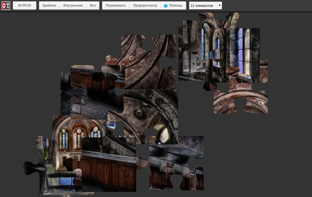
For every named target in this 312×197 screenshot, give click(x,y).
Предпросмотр (145, 5)
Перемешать (116, 5)
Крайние (49, 5)
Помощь (175, 5)
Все (93, 5)
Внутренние (73, 5)
